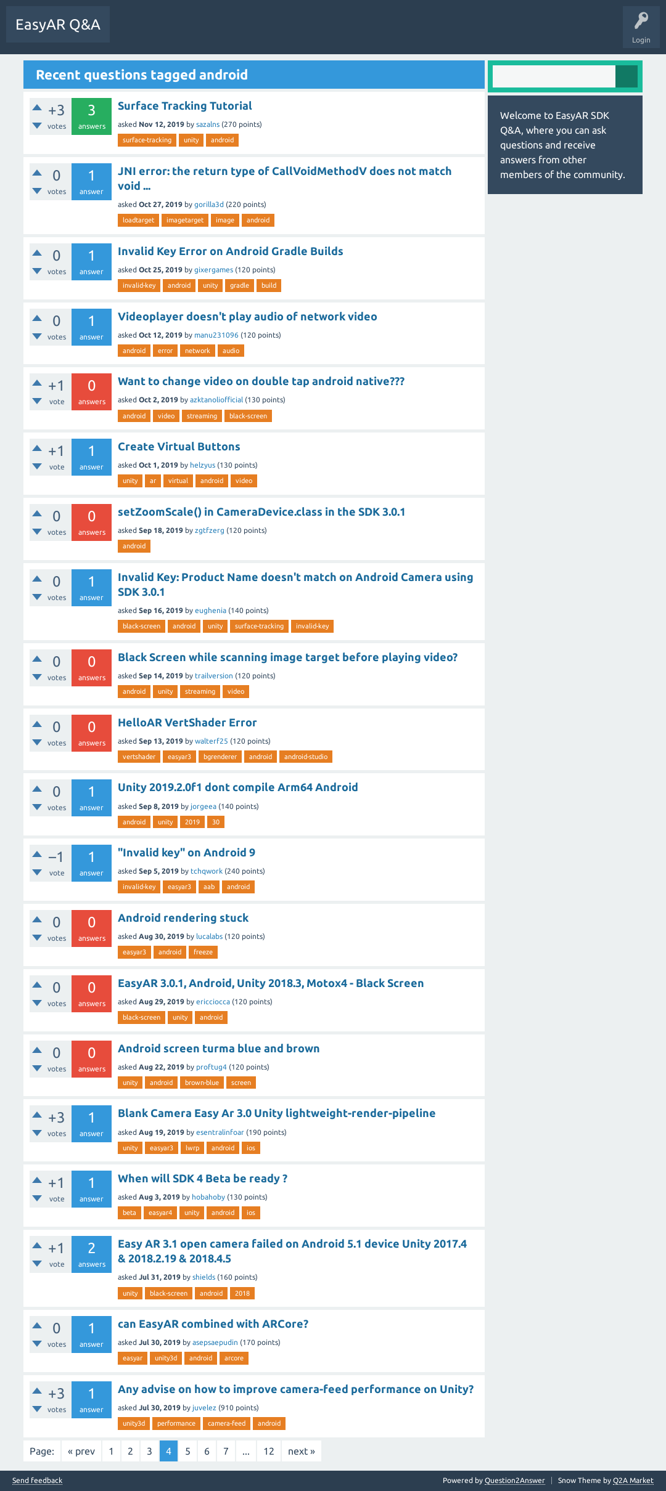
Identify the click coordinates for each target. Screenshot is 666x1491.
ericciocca (213, 1001)
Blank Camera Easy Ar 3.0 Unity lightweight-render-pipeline (277, 1113)
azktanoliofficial (216, 400)
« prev (81, 1450)
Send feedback (37, 1480)
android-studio (305, 756)
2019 (192, 822)
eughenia (210, 610)
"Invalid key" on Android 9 (186, 852)
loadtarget (138, 220)
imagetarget (185, 220)
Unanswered (187, 33)
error (165, 350)
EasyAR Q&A (58, 24)
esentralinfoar (220, 1132)
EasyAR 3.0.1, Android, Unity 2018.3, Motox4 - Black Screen (271, 983)
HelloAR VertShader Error (187, 722)
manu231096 (216, 335)
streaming (202, 416)
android (222, 140)
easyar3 (179, 756)
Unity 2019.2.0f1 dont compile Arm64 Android (238, 787)
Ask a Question (287, 33)
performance (176, 1423)
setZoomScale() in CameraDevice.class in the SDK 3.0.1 (262, 511)
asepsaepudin (215, 1342)
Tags (235, 33)
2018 (242, 1293)
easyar (132, 1358)
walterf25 (211, 741)
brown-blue (202, 1082)
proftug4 (211, 1067)
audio (231, 350)
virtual (178, 480)
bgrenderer (220, 756)
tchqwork (207, 871)
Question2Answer (515, 1480)
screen (241, 1082)
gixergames (213, 270)
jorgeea (203, 806)
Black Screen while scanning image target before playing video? (288, 657)
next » (301, 1450)
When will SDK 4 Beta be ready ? (202, 1178)
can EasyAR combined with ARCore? (213, 1323)
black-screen (248, 416)
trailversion (214, 676)
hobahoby (208, 1197)
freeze (203, 952)
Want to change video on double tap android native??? (261, 381)
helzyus (202, 465)
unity (191, 140)
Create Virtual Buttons (179, 446)
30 (216, 822)
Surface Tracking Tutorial (185, 105)
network (197, 350)
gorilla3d (209, 204)
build (268, 285)
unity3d (166, 1358)
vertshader (139, 756)
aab (209, 886)
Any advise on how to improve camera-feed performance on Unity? (296, 1389)
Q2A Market (633, 1480)
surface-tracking (147, 140)
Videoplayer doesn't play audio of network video (247, 316)
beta (129, 1212)
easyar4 (160, 1212)
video (166, 416)
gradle (239, 285)
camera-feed (226, 1423)
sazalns (208, 124)
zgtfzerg (209, 530)
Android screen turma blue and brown (219, 1048)
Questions (136, 33)
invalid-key (139, 285)
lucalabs (209, 936)
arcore (234, 1358)
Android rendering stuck (183, 917)
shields (203, 1277)
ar (153, 480)
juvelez (204, 1408)
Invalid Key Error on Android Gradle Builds (230, 251)
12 (268, 1450)
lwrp (192, 1148)
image (225, 220)
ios (251, 1148)
